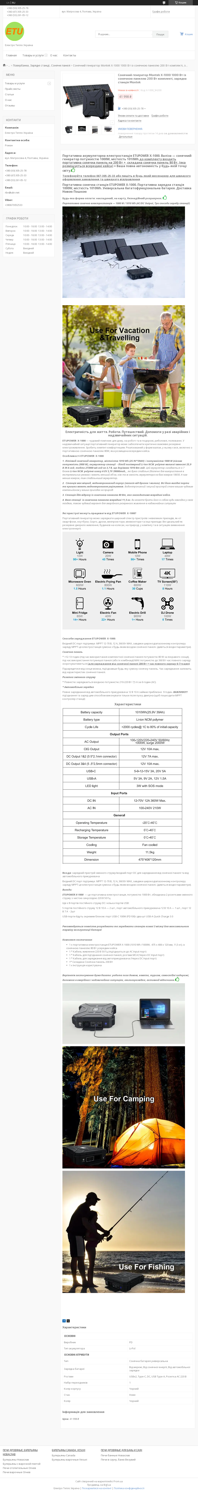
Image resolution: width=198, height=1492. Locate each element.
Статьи (9, 94)
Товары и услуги (33, 55)
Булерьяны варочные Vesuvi (69, 1459)
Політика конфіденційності (129, 1488)
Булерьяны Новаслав (16, 1459)
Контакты (69, 55)
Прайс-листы (12, 89)
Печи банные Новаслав (115, 1455)
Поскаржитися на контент (96, 1488)
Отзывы (10, 105)
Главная (11, 55)
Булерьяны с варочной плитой (21, 1463)
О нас (53, 55)
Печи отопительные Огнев (19, 1468)
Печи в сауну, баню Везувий (118, 1459)
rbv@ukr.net (12, 192)
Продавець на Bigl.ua (99, 1484)
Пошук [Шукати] (160, 34)
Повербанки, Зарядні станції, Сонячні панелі (41, 65)
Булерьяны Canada (63, 1455)
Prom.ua (118, 1481)
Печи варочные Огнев (16, 1472)
